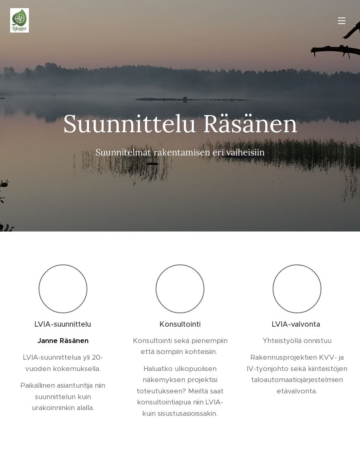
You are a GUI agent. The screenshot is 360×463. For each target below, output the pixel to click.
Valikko (341, 20)
